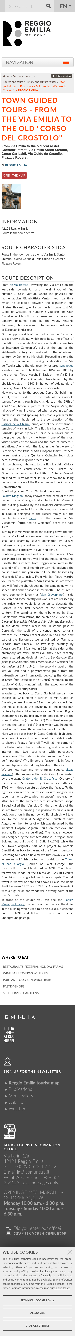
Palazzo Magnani (13, 496)
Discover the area (23, 76)
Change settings (37, 1325)
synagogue (66, 365)
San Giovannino (52, 594)
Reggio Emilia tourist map (34, 1082)
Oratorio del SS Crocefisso (40, 778)
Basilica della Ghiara (16, 424)
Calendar (17, 1102)
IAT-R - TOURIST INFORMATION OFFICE (32, 1147)
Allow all (37, 1312)
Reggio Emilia (14, 165)
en (63, 6)
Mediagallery (21, 1095)
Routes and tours (13, 81)
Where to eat (15, 957)
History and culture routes (41, 81)
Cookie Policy (62, 1288)
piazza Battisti (19, 284)
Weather (17, 1108)
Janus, (33, 518)
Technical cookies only (37, 1300)
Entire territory (61, 75)
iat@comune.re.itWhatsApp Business (26, 1174)
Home (6, 76)
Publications (20, 1089)
